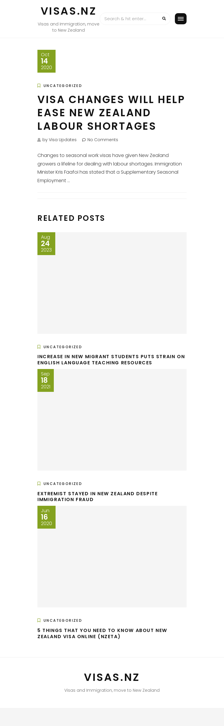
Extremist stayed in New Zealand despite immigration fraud (97, 496)
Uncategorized (63, 85)
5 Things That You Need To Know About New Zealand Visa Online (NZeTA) (102, 633)
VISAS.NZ (69, 11)
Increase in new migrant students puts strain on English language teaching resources (111, 359)
